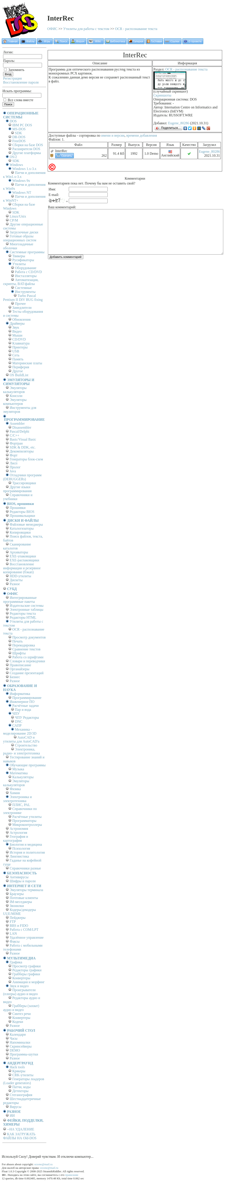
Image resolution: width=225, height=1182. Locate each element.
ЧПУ (16, 713)
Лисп (13, 463)
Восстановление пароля (21, 82)
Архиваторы (19, 552)
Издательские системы (27, 605)
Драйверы (17, 323)
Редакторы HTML (23, 617)
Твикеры (18, 256)
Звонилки (17, 906)
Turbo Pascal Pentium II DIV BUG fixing (23, 298)
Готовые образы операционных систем (19, 238)
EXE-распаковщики (24, 560)
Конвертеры (21, 978)
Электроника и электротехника (17, 799)
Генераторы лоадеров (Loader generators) (23, 1081)
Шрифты (19, 653)
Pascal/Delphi (19, 431)
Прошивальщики (22, 515)
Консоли (16, 396)
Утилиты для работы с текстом (86, 29)
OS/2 (13, 157)
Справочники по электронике (20, 811)
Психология (21, 848)
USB (15, 351)
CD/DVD (19, 339)
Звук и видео (19, 986)
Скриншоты (162, 95)
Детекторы (20, 1091)
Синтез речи (21, 1014)
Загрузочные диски (24, 232)
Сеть (15, 355)
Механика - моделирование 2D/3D (19, 731)
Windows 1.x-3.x (24, 169)
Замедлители (21, 307)
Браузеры (17, 894)
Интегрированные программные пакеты (20, 599)
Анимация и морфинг (28, 982)
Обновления (21, 319)
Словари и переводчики (27, 661)
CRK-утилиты (22, 1075)
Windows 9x (21, 180)
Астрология (18, 832)
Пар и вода (23, 709)
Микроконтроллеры (27, 824)
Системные (23, 288)
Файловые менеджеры (26, 524)
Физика (15, 789)
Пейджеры (17, 918)
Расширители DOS (26, 149)
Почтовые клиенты (24, 898)
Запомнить (14, 70)
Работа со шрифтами (28, 657)
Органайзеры (19, 669)
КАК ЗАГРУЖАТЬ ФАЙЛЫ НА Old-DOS (19, 1136)
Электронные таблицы (26, 609)
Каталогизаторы (22, 528)
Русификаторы (23, 260)
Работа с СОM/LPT (24, 929)
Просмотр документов (29, 637)
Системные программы (27, 252)
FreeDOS (18, 141)
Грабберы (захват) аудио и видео (21, 1008)
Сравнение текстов (26, 649)
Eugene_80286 (178, 123)
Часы (13, 1038)
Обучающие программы (27, 765)
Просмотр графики (26, 966)
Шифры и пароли (23, 881)
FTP (13, 921)
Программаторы (24, 821)
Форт (13, 455)
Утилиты (19, 264)
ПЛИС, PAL (21, 805)
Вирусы (15, 1107)
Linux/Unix (18, 216)
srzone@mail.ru (43, 1164)
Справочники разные (25, 868)
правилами (71, 1174)
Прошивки (17, 508)
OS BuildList (19, 375)
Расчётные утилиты (27, 817)
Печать (17, 641)
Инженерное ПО (22, 702)
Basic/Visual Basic (23, 439)
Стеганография (21, 1095)
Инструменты (25, 292)
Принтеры (20, 347)
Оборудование (25, 268)
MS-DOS (18, 129)
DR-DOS (18, 137)
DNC (18, 721)
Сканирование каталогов (17, 546)
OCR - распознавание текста (136, 29)
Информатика (20, 694)
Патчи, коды (21, 1087)
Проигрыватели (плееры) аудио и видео (20, 992)
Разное (15, 584)
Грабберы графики (26, 974)
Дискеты (16, 580)
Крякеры (18, 1071)
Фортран (16, 443)
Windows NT (21, 192)
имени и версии (112, 135)
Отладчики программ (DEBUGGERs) (22, 477)
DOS (13, 121)
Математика (19, 773)
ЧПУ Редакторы (27, 717)
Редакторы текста (23, 613)
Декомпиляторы (22, 451)
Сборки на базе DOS (27, 145)
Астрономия (19, 828)
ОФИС (52, 29)
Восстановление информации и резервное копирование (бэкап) (22, 568)
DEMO (15, 1050)
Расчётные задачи (25, 705)
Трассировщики (24, 483)
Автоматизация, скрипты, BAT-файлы (20, 282)
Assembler (17, 423)
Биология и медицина (26, 844)
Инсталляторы (26, 276)
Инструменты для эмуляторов (19, 409)
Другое (17, 371)
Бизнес (15, 677)
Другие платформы (26, 153)
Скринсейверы (21, 1046)
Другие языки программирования (17, 489)
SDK (18, 133)
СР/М (14, 220)
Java (13, 471)
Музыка (18, 769)
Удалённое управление (27, 937)
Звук (15, 327)
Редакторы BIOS (22, 512)
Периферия (20, 367)
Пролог (15, 467)
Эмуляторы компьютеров (15, 402)
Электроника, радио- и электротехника (21, 751)
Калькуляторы (23, 777)
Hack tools (17, 1067)
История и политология (27, 852)
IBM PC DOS (22, 125)
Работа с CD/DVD (28, 272)
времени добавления (141, 135)
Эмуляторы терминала (26, 890)
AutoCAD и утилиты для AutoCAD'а (21, 739)
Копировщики (20, 532)
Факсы (15, 941)
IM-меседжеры (21, 902)
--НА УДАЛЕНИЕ (20, 1129)
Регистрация (12, 78)
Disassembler (21, 427)
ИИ (12, 1115)
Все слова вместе (18, 100)
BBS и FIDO (19, 925)
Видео (17, 331)
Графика (16, 962)
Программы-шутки (24, 1054)
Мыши (17, 335)
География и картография (15, 838)
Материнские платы (27, 363)
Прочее (20, 303)
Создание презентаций (27, 673)
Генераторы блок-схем (26, 459)
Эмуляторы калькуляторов (15, 390)
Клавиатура (20, 343)
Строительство (26, 745)
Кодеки (17, 1022)
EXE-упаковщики (23, 556)
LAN (13, 933)
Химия (15, 793)
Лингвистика (19, 856)
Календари (18, 1034)
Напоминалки (20, 1042)
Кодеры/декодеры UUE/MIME (19, 912)
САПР (17, 725)
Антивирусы (19, 877)
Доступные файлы (62, 135)
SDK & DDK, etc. (23, 447)
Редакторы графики (27, 970)
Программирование (27, 698)
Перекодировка (23, 645)
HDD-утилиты (20, 576)
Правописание (20, 665)
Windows (16, 165)
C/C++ (14, 435)
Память (17, 359)
